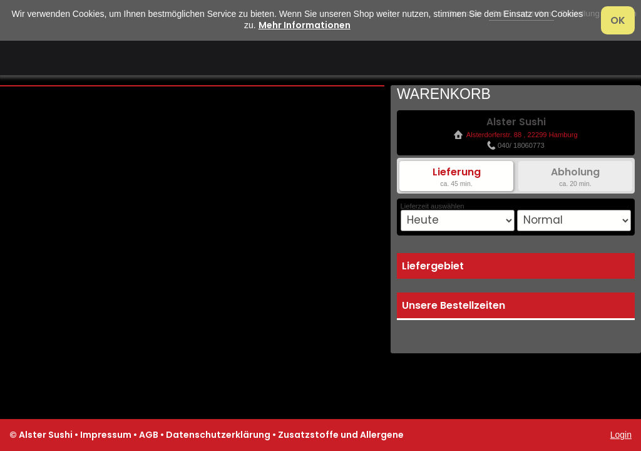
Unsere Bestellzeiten (453, 305)
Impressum (105, 434)
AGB (148, 434)
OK (617, 20)
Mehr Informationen (305, 25)
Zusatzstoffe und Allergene (341, 434)
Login (621, 435)
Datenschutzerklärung (218, 434)
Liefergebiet (433, 266)
